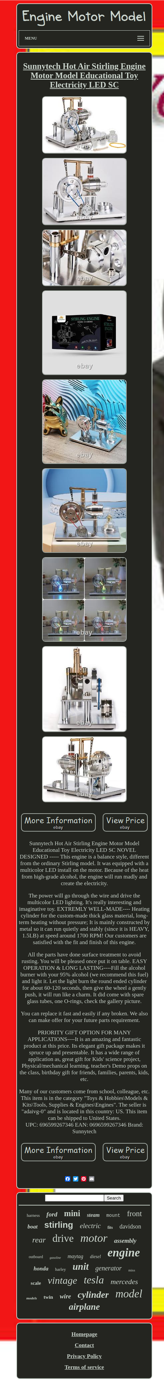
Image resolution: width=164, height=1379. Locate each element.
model (128, 1294)
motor (93, 1238)
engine (124, 1252)
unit (81, 1266)
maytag (75, 1256)
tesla (94, 1280)
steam (93, 1215)
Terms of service (84, 1367)
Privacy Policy (84, 1356)
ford (51, 1214)
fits (110, 1227)
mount (113, 1215)
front (134, 1213)
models (31, 1298)
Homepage (84, 1334)
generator (108, 1268)
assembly (125, 1240)
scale (36, 1283)
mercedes (124, 1281)
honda (41, 1268)
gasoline (55, 1257)
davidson (130, 1226)
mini (72, 1213)
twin (48, 1297)
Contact (84, 1345)
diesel (95, 1256)
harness (33, 1215)
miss (131, 1270)
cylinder (93, 1294)
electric (90, 1226)
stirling (58, 1225)
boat (33, 1226)
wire (65, 1296)
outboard (36, 1256)
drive (63, 1238)
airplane (84, 1307)
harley (60, 1269)
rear (39, 1239)
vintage (62, 1280)
